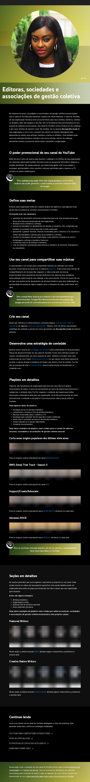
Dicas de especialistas (19, 738)
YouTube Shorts (36, 365)
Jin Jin (83, 78)
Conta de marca (55, 180)
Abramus (47, 538)
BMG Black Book (52, 458)
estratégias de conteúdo (40, 350)
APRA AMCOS (49, 511)
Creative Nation (40, 692)
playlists (52, 269)
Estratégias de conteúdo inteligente (27, 743)
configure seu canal (30, 180)
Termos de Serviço (30, 770)
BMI (47, 484)
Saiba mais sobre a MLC (20, 748)
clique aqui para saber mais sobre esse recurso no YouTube (50, 776)
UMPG (36, 652)
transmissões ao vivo (40, 359)
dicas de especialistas (37, 326)
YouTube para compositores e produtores (29, 733)
